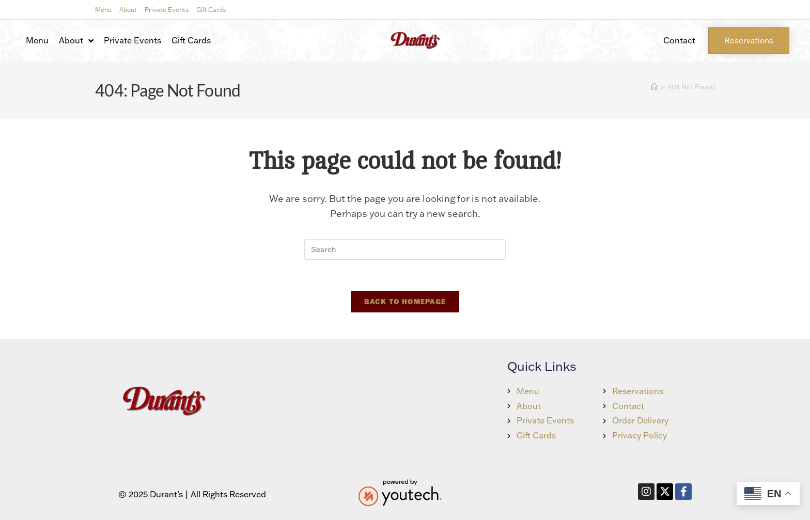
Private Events (167, 9)
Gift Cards (211, 9)
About (128, 9)
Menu (103, 9)
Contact (679, 40)
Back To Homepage (405, 301)
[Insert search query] (405, 249)
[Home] (654, 87)
